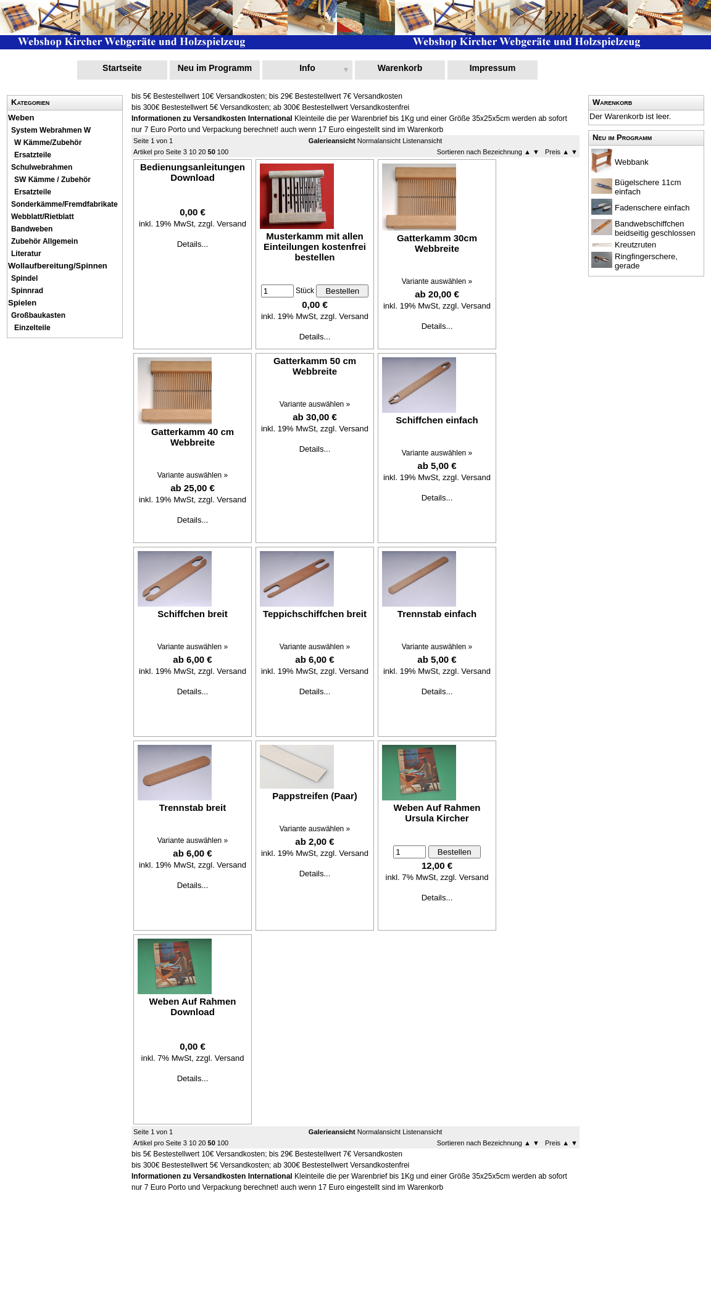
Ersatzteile (32, 155)
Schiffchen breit (192, 613)
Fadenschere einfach (652, 207)
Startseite (122, 68)
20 (202, 152)
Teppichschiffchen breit (315, 613)
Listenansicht (422, 140)
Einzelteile (32, 327)
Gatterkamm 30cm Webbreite (437, 243)
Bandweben (31, 229)
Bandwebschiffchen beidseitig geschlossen (655, 228)
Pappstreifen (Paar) (314, 796)
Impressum (493, 68)
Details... (193, 244)
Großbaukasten (38, 315)
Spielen (22, 302)
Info (307, 68)
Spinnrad (27, 290)
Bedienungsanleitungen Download (192, 172)
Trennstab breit (192, 807)
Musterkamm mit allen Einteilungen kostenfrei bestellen (315, 246)
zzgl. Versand (222, 223)
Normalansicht (379, 140)
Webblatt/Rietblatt (42, 216)
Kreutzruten (635, 244)
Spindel (24, 278)
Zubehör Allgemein (44, 241)
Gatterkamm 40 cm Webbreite (192, 436)
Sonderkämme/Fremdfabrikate (64, 204)
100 (222, 152)
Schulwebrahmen (41, 167)
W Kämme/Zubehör (47, 142)
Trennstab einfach (436, 613)
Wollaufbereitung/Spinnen (57, 265)
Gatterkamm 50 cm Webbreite (314, 365)
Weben (21, 117)
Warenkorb (400, 68)
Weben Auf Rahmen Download (192, 1006)
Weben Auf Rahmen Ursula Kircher (437, 812)
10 (192, 152)
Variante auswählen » (437, 281)
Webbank (632, 162)
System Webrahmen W (51, 130)
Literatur (26, 253)
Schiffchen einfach (437, 420)
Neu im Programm (215, 68)
